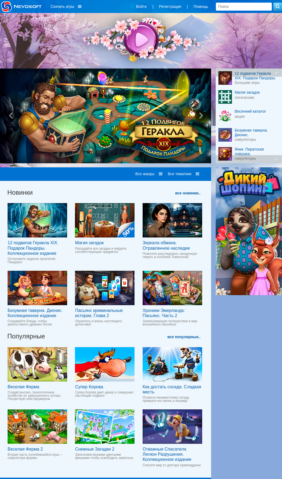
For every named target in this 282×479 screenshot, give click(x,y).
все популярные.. (184, 337)
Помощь (201, 6)
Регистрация (170, 6)
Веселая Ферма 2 (25, 449)
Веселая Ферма (23, 386)
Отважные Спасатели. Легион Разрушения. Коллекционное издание (167, 454)
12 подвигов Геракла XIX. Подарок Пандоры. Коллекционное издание (33, 247)
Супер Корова (89, 386)
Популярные (26, 336)
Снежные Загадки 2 (94, 449)
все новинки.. (188, 193)
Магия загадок (89, 242)
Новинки (20, 192)
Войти (141, 6)
